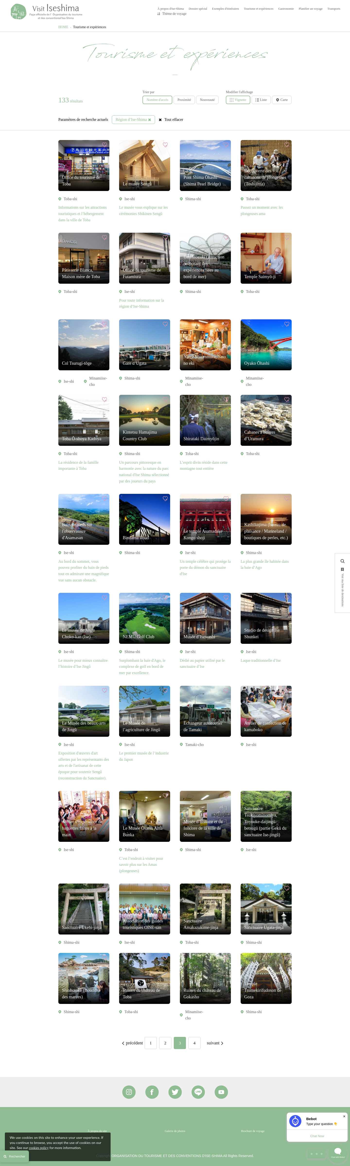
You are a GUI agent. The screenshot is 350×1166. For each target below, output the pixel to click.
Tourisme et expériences (89, 27)
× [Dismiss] (344, 1116)
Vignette (238, 100)
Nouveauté (207, 100)
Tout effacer (171, 119)
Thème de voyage (174, 14)
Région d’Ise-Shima (133, 119)
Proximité (184, 100)
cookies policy (39, 1148)
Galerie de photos (175, 1131)
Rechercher (14, 1156)
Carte (282, 100)
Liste (261, 100)
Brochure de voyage (253, 1131)
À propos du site (97, 1131)
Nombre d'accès (157, 100)
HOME (63, 27)
